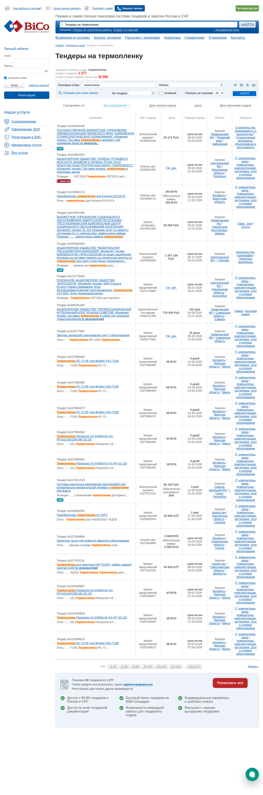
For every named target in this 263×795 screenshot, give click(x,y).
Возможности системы (72, 37)
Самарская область (221, 314)
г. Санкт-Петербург (222, 493)
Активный (170, 93)
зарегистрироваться (138, 684)
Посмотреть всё (230, 683)
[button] (252, 774)
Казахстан (219, 512)
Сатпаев (219, 522)
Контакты (238, 37)
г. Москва (223, 260)
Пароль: (8, 65)
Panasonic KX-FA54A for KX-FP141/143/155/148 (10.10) (85, 438)
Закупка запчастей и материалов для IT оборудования (93, 335)
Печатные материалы (245, 260)
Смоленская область (219, 291)
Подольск (219, 176)
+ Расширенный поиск (226, 30)
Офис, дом (245, 223)
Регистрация (26, 95)
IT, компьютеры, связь (245, 160)
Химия (238, 311)
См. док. (171, 168)
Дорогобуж (219, 295)
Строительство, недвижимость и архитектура (245, 131)
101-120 (161, 666)
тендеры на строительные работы (92, 30)
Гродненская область (219, 543)
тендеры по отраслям (125, 30)
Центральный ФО (220, 164)
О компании (218, 37)
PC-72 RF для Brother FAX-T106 (88, 361)
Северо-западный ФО (218, 488)
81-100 (148, 666)
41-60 (124, 666)
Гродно (219, 548)
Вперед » (253, 666)
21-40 (113, 666)
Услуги (245, 227)
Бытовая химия (249, 312)
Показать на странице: (199, 93)
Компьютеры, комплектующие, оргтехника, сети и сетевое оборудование (245, 171)
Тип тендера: (120, 93)
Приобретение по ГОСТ (82, 515)
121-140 (175, 666)
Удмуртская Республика (219, 228)
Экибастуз (219, 573)
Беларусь (219, 195)
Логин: (8, 55)
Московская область (220, 171)
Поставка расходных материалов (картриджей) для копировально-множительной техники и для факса (93, 487)
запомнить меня (15, 78)
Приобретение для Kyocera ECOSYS (91, 196)
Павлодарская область (219, 568)
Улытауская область (219, 517)
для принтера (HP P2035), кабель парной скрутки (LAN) (94, 566)
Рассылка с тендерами (142, 37)
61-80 (136, 666)
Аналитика (172, 37)
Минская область (217, 365)
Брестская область (220, 200)
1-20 (102, 666)
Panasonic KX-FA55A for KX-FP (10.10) (92, 463)
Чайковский (219, 144)
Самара (220, 319)
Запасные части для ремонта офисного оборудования (93, 540)
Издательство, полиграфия (245, 254)
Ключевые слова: (69, 85)
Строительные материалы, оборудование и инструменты (245, 142)
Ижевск (220, 233)
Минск (226, 366)
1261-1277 (194, 666)
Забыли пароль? (39, 85)
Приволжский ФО (220, 222)
